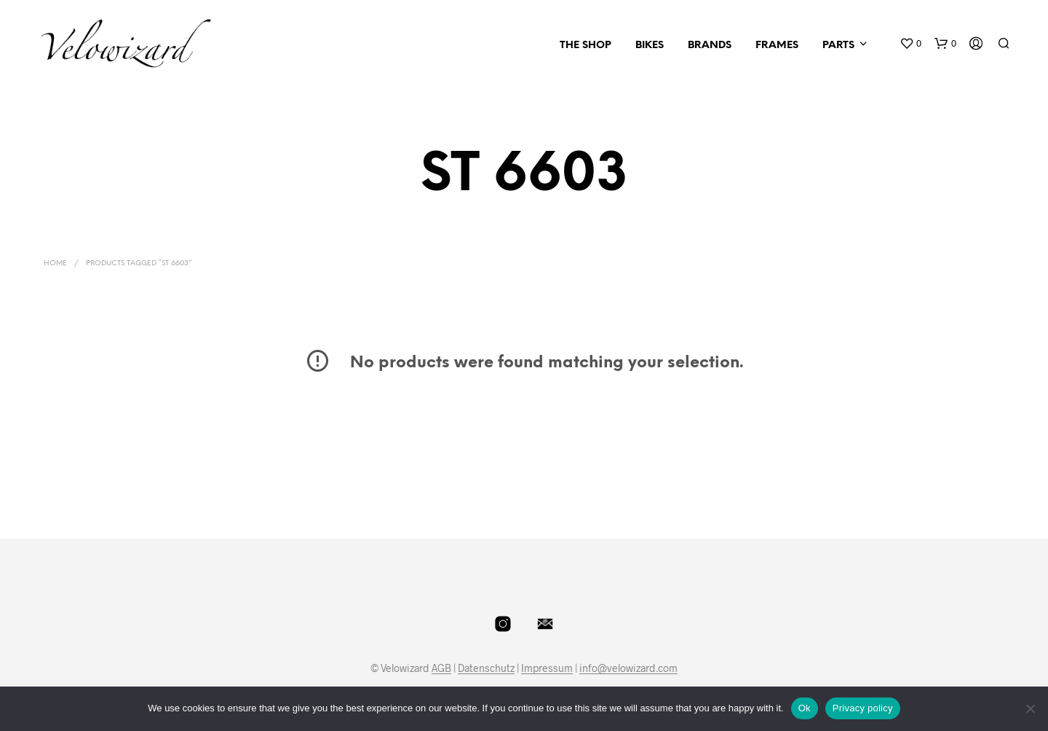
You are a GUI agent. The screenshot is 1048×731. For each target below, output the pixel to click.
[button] (910, 43)
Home (55, 263)
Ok (804, 708)
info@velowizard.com (628, 668)
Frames (776, 45)
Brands (709, 45)
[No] (1030, 708)
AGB (441, 668)
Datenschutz (486, 668)
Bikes (649, 45)
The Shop (585, 45)
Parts (838, 45)
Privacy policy (863, 708)
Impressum (547, 668)
